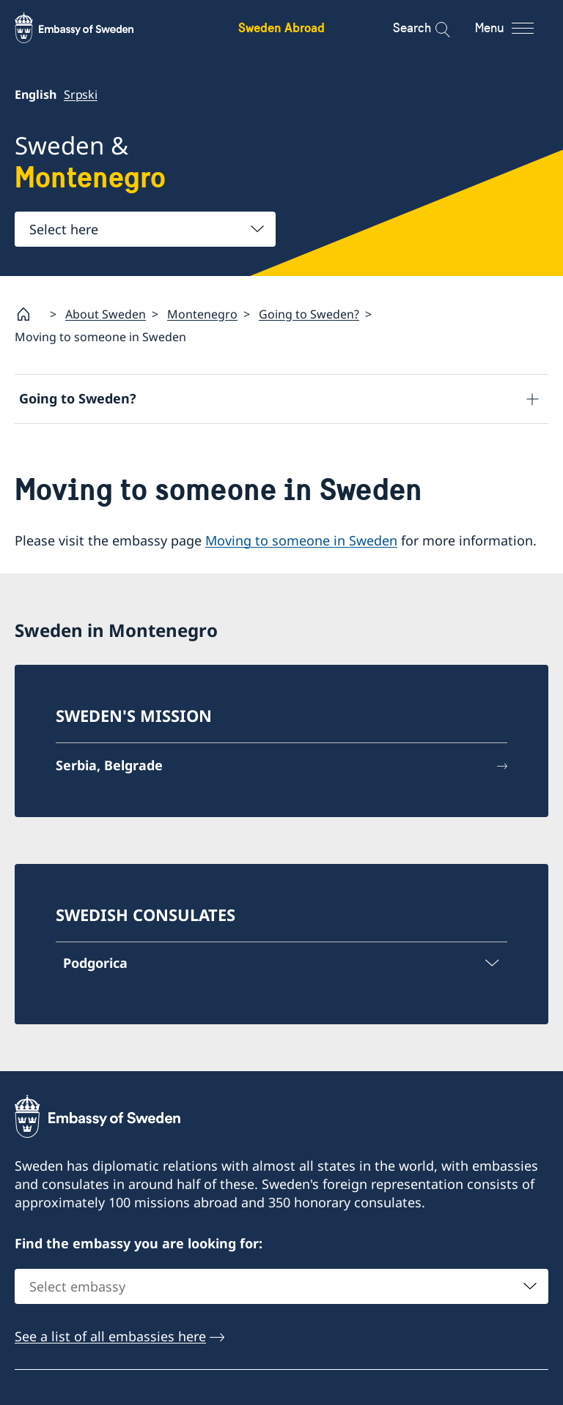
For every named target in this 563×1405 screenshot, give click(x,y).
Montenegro (202, 314)
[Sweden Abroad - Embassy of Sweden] (88, 28)
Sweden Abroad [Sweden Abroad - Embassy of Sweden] (281, 27)
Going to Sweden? (309, 314)
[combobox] (145, 229)
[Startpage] (29, 314)
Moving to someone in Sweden (301, 540)
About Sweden (105, 314)
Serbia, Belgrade (109, 765)
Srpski (80, 94)
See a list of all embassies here (110, 1337)
